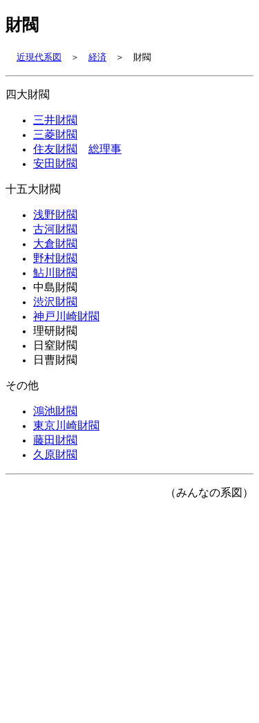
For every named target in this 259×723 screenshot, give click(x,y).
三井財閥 (55, 123)
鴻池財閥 (55, 438)
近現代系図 (39, 58)
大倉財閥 (55, 257)
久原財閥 (55, 486)
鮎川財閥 (55, 289)
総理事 (105, 155)
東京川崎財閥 (66, 454)
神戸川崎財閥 (66, 336)
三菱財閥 (55, 139)
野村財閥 (55, 273)
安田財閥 (55, 171)
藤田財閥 (55, 470)
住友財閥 (55, 155)
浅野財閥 (55, 225)
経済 (97, 58)
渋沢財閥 (55, 320)
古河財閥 (55, 241)
